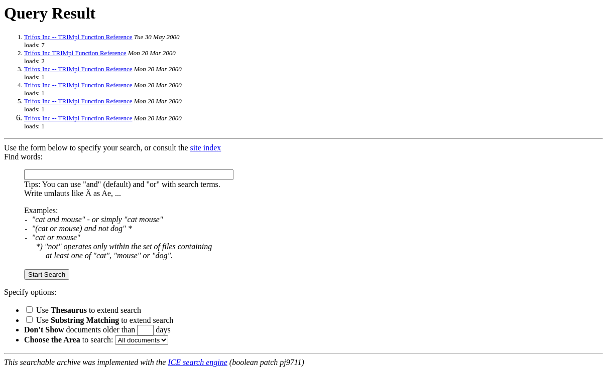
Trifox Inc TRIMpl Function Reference (75, 53)
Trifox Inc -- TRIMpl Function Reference (78, 37)
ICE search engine (197, 362)
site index (205, 147)
